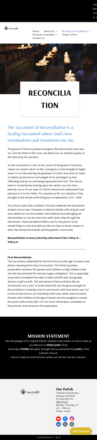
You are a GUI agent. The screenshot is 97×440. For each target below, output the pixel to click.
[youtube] (58, 419)
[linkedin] (58, 424)
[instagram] (71, 419)
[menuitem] (36, 31)
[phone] (65, 424)
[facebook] (65, 419)
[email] (71, 424)
